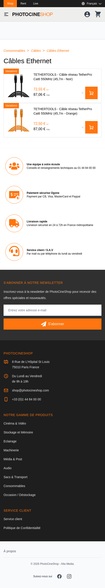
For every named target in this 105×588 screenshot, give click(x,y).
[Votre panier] (97, 14)
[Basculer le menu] (6, 14)
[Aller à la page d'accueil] (32, 14)
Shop (10, 3)
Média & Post (13, 459)
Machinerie (11, 450)
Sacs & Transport (15, 477)
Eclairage (10, 441)
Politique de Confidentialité (22, 528)
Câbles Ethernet (58, 50)
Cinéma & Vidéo (15, 423)
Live (35, 3)
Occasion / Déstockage (20, 495)
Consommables (15, 50)
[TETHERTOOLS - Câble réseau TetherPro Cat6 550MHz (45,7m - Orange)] (18, 120)
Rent (23, 3)
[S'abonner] (52, 324)
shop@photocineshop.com (30, 390)
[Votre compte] (87, 14)
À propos (10, 551)
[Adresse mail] (52, 310)
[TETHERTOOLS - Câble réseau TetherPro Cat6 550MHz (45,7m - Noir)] (18, 85)
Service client (13, 519)
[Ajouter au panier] (91, 93)
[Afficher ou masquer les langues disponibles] (91, 3)
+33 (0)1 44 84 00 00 (26, 399)
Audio (8, 468)
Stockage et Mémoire (18, 432)
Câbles (36, 50)
